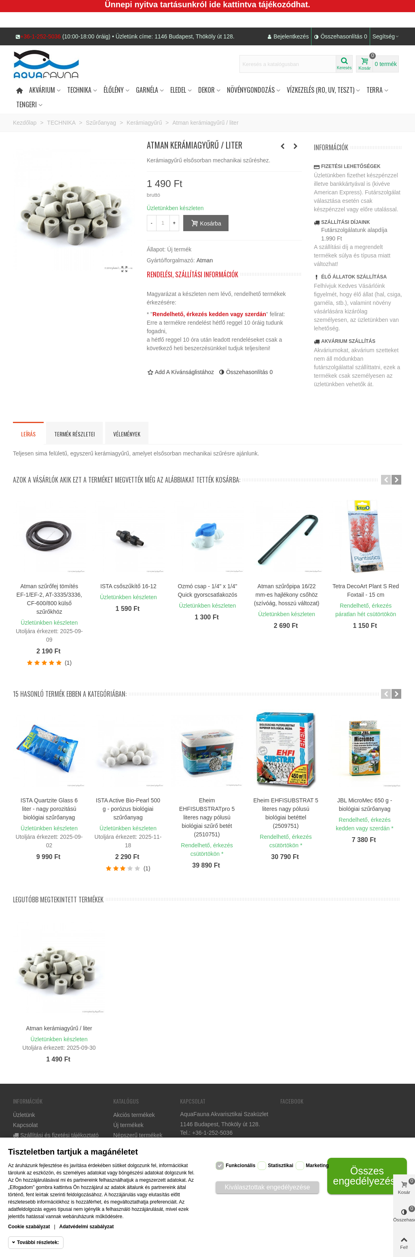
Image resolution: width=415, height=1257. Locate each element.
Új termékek (128, 1125)
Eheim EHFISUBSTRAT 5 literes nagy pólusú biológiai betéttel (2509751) (285, 813)
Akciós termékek (134, 1115)
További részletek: (38, 1242)
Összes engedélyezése (367, 1176)
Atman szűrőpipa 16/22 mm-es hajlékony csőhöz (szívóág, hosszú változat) (287, 594)
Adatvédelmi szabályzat (86, 1226)
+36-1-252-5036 (40, 36)
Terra (374, 90)
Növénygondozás (251, 90)
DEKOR (206, 90)
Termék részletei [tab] (74, 434)
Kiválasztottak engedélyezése (267, 1187)
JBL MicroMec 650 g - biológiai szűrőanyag (364, 804)
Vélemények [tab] (126, 434)
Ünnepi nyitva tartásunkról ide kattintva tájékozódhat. (207, 4)
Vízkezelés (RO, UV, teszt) (320, 90)
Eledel (178, 90)
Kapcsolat (25, 1125)
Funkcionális (240, 1165)
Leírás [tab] (28, 434)
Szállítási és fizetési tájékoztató (56, 1135)
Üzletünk (24, 1115)
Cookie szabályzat (29, 1226)
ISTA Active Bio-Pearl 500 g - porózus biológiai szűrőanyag (128, 809)
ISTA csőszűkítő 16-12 (128, 586)
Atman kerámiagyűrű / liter (59, 1028)
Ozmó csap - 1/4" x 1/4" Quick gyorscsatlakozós (207, 590)
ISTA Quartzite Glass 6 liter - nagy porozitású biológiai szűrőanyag (49, 809)
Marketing (317, 1165)
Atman (205, 260)
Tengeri (26, 104)
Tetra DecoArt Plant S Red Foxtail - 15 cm (365, 590)
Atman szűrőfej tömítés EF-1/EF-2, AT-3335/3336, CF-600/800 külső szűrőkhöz (49, 599)
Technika (79, 90)
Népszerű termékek (137, 1135)
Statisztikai (280, 1165)
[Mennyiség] (163, 223)
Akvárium (42, 90)
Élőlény (114, 90)
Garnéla (147, 90)
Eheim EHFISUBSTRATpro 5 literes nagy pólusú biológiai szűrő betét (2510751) (207, 817)
